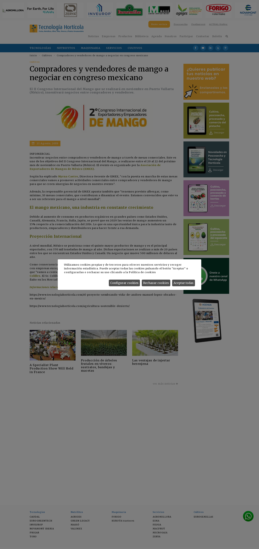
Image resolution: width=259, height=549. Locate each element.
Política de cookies (142, 272)
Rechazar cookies (156, 283)
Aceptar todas (184, 283)
